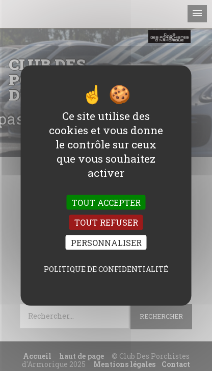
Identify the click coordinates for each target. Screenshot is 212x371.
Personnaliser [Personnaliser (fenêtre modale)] (106, 242)
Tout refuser (106, 222)
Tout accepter (106, 202)
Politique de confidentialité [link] (106, 268)
